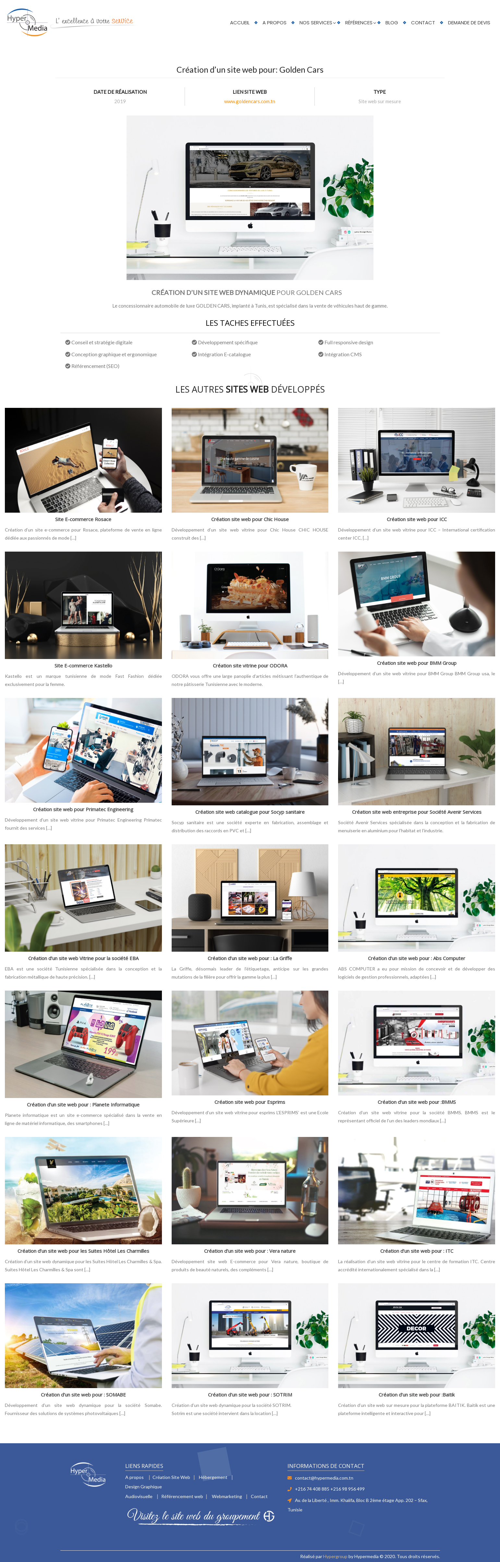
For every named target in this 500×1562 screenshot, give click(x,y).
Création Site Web (171, 1477)
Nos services (315, 22)
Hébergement (213, 1477)
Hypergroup (335, 1556)
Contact (423, 22)
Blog (391, 22)
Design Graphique (143, 1486)
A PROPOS (274, 22)
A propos (134, 1477)
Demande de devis (469, 22)
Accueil (240, 22)
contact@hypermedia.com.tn (324, 1478)
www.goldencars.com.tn (249, 101)
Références (358, 22)
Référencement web (182, 1496)
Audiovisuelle (138, 1496)
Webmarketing (227, 1496)
